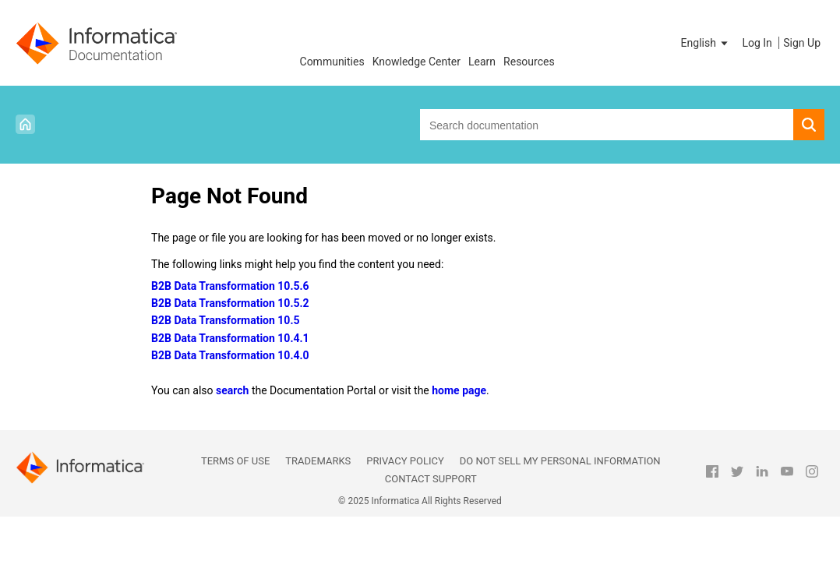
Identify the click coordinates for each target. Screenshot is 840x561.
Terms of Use (235, 461)
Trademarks (318, 461)
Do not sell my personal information (560, 461)
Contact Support (431, 479)
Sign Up (802, 43)
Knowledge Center (416, 61)
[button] (706, 42)
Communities (332, 61)
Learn (482, 61)
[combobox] (606, 124)
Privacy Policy (404, 461)
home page (459, 390)
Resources (529, 61)
